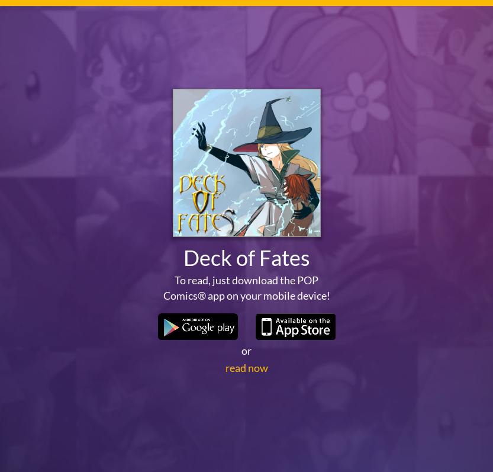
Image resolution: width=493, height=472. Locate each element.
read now (246, 367)
